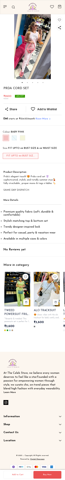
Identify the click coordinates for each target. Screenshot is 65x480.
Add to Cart (17, 475)
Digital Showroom (37, 459)
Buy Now (47, 475)
